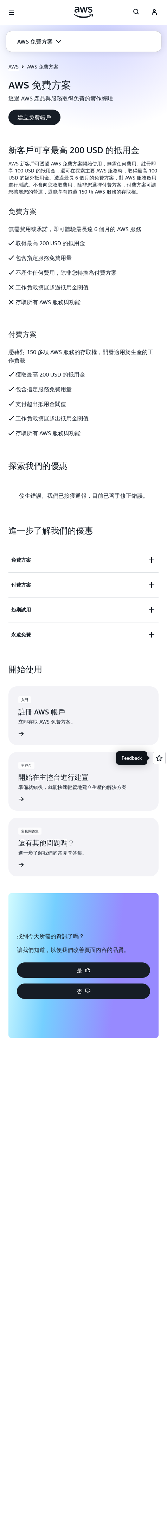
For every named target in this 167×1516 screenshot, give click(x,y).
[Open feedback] (159, 758)
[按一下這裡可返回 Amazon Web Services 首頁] (83, 12)
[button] (39, 41)
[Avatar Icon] (154, 13)
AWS (13, 67)
